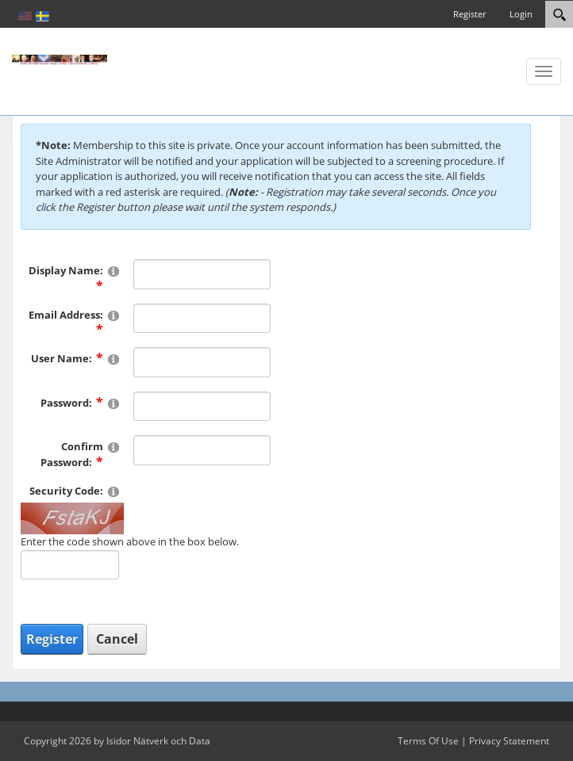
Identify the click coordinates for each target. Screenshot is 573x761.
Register (469, 14)
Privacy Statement (509, 741)
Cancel (117, 639)
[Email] (202, 319)
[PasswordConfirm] (202, 450)
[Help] (113, 271)
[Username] (202, 362)
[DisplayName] (202, 274)
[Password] (202, 407)
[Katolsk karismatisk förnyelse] (59, 59)
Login (521, 14)
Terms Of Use (428, 741)
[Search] (559, 14)
